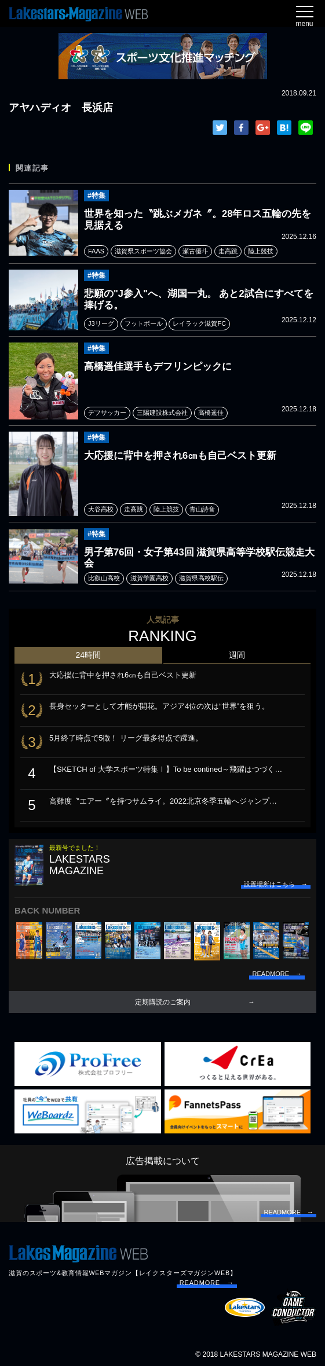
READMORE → (207, 1282)
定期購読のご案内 (163, 1002)
